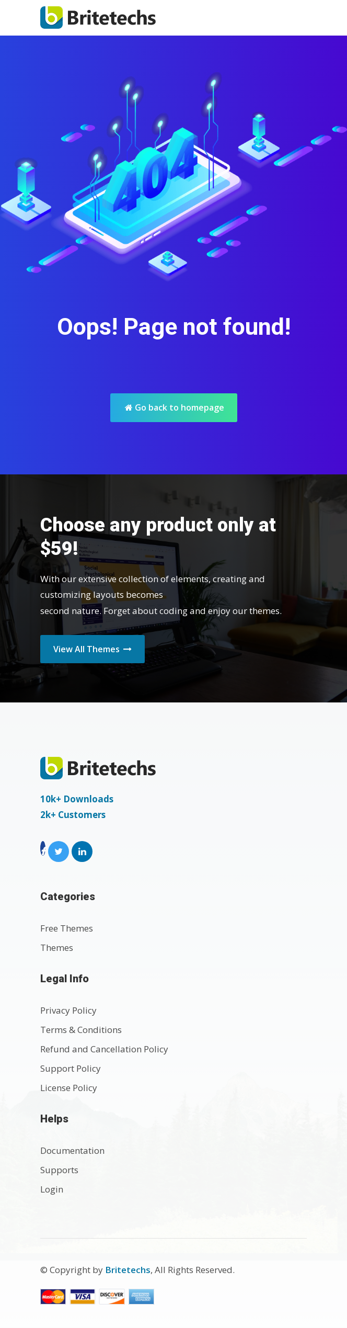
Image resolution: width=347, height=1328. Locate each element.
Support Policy (70, 1068)
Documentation (72, 1150)
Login (51, 1189)
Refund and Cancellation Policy (104, 1049)
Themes (56, 947)
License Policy (68, 1088)
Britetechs (128, 1270)
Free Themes (66, 928)
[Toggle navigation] (295, 17)
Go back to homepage (174, 407)
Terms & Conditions (81, 1030)
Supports (59, 1170)
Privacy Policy (68, 1010)
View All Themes (92, 649)
